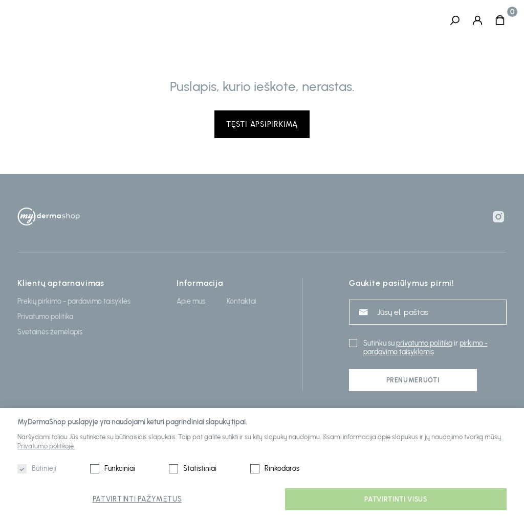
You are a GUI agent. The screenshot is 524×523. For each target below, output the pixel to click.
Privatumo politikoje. (46, 446)
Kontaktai (241, 301)
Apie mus (191, 301)
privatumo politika (424, 343)
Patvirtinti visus (395, 499)
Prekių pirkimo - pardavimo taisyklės (73, 301)
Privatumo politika (45, 316)
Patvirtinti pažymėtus (137, 499)
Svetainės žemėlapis (49, 332)
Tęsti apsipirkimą (262, 124)
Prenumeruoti (413, 380)
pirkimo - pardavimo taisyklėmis (425, 347)
